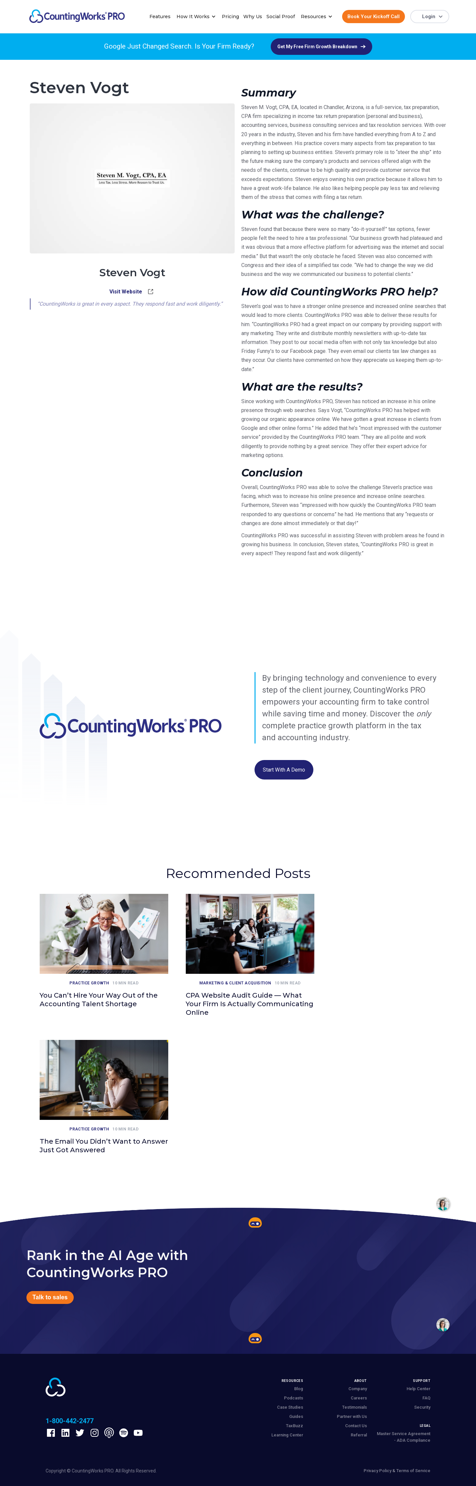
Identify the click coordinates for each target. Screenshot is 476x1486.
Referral (359, 1434)
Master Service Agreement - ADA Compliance (403, 1437)
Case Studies (290, 1407)
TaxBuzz (294, 1425)
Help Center (418, 1388)
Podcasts (293, 1397)
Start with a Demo (284, 770)
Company (357, 1388)
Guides (296, 1416)
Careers (359, 1397)
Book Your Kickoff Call (373, 16)
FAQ (426, 1397)
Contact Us (356, 1425)
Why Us (252, 16)
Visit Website (125, 291)
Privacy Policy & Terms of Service (397, 1470)
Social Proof (280, 16)
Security (422, 1407)
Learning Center (287, 1434)
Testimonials (354, 1407)
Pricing (230, 16)
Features (160, 16)
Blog (298, 1388)
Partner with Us (352, 1416)
